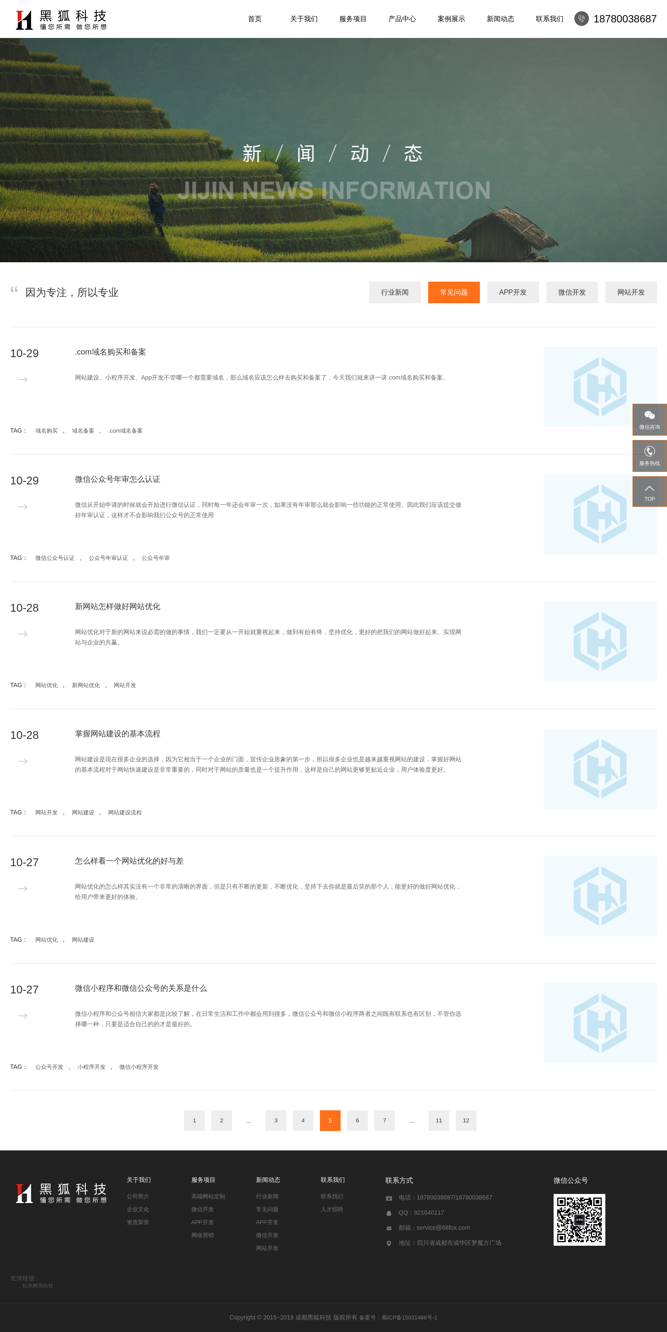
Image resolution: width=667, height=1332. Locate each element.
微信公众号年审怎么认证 (117, 479)
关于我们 (304, 18)
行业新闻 (395, 292)
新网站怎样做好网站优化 (117, 606)
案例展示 (451, 18)
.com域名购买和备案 (110, 352)
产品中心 (402, 18)
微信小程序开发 (139, 1067)
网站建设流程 (125, 812)
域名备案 (83, 430)
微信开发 (572, 292)
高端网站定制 (208, 1196)
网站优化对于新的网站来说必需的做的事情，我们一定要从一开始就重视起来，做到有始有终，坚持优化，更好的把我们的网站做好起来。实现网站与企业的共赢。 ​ (268, 637)
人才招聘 (332, 1209)
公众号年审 (156, 558)
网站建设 (83, 812)
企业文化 (138, 1209)
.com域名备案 (125, 430)
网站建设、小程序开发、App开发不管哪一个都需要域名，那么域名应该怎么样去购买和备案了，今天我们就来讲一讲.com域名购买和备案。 (262, 377)
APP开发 (513, 292)
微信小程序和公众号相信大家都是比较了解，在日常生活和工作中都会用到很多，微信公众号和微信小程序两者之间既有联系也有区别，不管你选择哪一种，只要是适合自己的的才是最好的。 (268, 1018)
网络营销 (202, 1235)
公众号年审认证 (108, 558)
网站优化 (46, 685)
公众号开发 (49, 1067)
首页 (255, 18)
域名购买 (46, 430)
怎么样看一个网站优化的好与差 (129, 861)
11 (439, 1120)
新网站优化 (86, 685)
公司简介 (138, 1196)
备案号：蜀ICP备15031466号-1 (398, 1317)
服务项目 (353, 18)
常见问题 (454, 292)
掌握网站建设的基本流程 (117, 733)
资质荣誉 (138, 1222)
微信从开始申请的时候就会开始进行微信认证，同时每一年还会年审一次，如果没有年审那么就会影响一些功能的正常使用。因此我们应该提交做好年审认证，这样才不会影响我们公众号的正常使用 (268, 509)
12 (466, 1120)
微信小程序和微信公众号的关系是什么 (141, 988)
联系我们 (550, 18)
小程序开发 (92, 1067)
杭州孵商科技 (37, 1286)
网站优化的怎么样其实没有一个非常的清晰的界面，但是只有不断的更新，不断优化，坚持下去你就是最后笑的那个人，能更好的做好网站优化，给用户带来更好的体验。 (268, 891)
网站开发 (631, 292)
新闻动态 (500, 18)
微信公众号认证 (55, 558)
